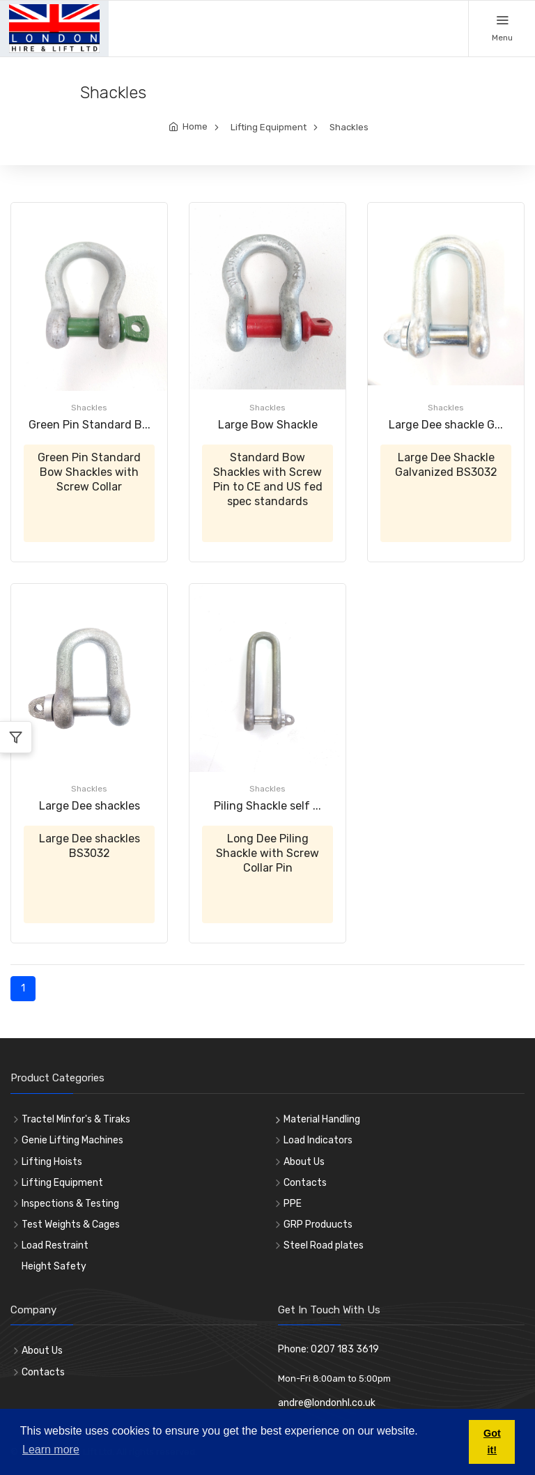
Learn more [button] (50, 1449)
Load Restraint (55, 1245)
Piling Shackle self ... (267, 805)
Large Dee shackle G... (446, 424)
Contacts (305, 1183)
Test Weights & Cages (71, 1224)
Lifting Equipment (269, 127)
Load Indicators (318, 1140)
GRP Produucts (318, 1224)
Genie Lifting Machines (72, 1140)
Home (195, 126)
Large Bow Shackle (268, 424)
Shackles (349, 127)
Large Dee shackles (89, 805)
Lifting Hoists (52, 1162)
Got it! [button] (492, 1441)
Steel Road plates (324, 1245)
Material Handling (322, 1119)
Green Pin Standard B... (89, 424)
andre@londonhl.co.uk (326, 1403)
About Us (304, 1162)
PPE (293, 1204)
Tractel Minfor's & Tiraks (76, 1119)
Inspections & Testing (70, 1204)
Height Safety (54, 1266)
